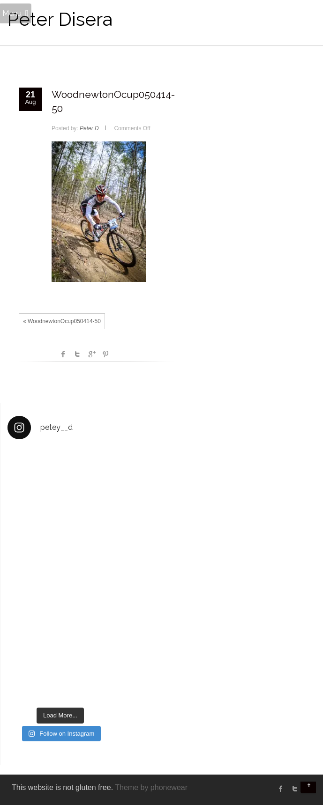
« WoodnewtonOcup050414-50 (62, 321)
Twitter (77, 354)
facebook (63, 354)
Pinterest (105, 354)
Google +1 (91, 354)
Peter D (89, 128)
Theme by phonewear (151, 787)
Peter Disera (60, 19)
